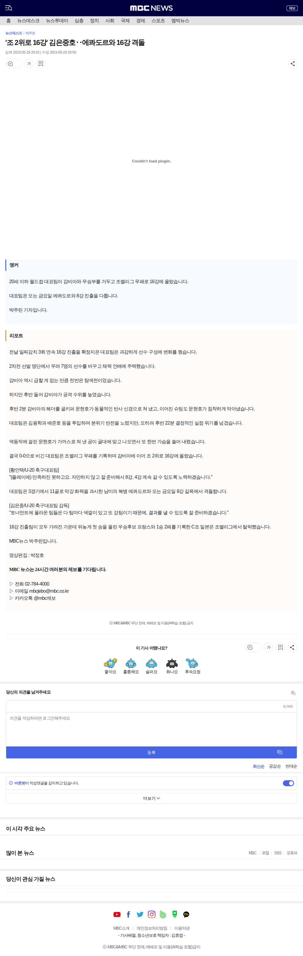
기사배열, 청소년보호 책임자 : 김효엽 (151, 935)
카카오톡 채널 (186, 914)
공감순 (275, 766)
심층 (79, 20)
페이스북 (129, 914)
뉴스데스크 (28, 20)
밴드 (163, 914)
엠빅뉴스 (180, 20)
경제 (140, 20)
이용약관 (182, 928)
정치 (94, 20)
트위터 (140, 914)
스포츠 (158, 20)
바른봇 (17, 783)
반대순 (291, 766)
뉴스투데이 (57, 20)
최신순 (258, 766)
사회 (109, 20)
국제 (125, 20)
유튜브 (117, 914)
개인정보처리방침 (151, 928)
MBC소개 (121, 928)
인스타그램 (152, 914)
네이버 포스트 (175, 914)
